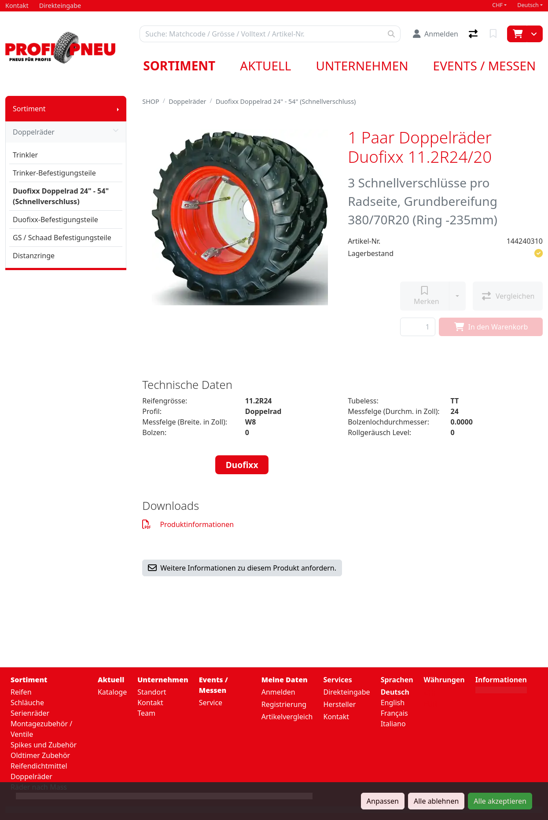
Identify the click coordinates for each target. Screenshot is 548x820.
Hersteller (339, 704)
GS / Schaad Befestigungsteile (62, 237)
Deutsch (528, 5)
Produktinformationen (188, 524)
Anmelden (278, 692)
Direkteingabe (346, 692)
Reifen (21, 692)
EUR (431, 704)
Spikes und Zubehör (44, 745)
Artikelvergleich (287, 716)
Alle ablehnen (436, 801)
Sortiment (179, 65)
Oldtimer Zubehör (40, 755)
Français (394, 713)
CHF (497, 5)
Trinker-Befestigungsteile (54, 173)
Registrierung (283, 704)
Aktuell (265, 65)
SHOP (150, 101)
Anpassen (383, 801)
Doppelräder (66, 132)
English (393, 702)
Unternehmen (362, 65)
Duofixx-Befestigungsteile (55, 219)
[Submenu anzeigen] (118, 108)
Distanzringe (34, 255)
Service (210, 702)
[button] (538, 253)
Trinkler (25, 155)
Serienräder (30, 713)
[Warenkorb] (517, 34)
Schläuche (27, 702)
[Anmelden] (435, 34)
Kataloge (112, 692)
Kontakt (150, 702)
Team (146, 713)
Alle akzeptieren (500, 801)
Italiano (393, 723)
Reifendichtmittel (39, 766)
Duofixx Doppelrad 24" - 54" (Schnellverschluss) (61, 196)
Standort (151, 692)
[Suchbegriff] (261, 34)
